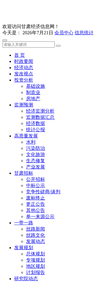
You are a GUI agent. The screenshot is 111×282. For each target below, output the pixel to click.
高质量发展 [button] (26, 135)
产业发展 (35, 166)
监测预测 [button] (23, 104)
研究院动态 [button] (26, 278)
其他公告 (35, 210)
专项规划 (35, 259)
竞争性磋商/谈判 (43, 191)
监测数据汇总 (40, 117)
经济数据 (35, 123)
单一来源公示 (40, 216)
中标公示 (35, 185)
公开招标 (35, 179)
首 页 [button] (19, 55)
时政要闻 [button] (23, 61)
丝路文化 (35, 235)
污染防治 (35, 148)
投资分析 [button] (23, 79)
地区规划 (35, 266)
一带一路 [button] (23, 222)
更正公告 (35, 204)
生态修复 (35, 160)
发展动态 (35, 241)
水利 (31, 142)
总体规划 (35, 253)
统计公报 (35, 129)
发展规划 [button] (23, 247)
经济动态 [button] (23, 67)
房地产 (33, 98)
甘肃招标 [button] (23, 173)
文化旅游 (35, 154)
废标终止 (35, 197)
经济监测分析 (40, 111)
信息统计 (84, 32)
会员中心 (63, 32)
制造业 (33, 92)
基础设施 (35, 86)
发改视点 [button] (23, 73)
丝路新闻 (35, 228)
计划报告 (35, 272)
